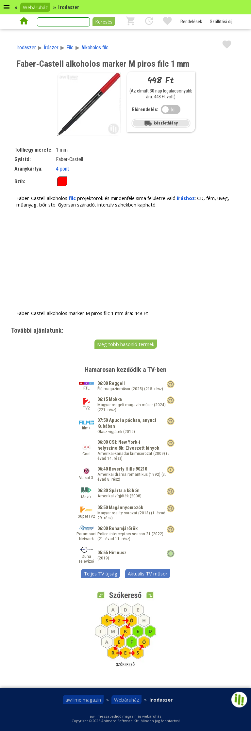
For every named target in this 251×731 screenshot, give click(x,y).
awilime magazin (83, 699)
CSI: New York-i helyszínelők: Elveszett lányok (128, 445)
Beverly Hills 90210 (128, 469)
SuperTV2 (86, 514)
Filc (70, 47)
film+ (86, 425)
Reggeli (117, 383)
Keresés (103, 21)
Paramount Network (86, 533)
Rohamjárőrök (123, 528)
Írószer (51, 47)
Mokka (115, 399)
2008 (135, 495)
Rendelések (191, 22)
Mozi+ (86, 494)
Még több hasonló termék (125, 344)
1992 (154, 474)
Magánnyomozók (126, 507)
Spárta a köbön (124, 490)
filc (72, 198)
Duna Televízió (86, 556)
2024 (159, 404)
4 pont (62, 169)
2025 (137, 388)
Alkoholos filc (95, 47)
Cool (86, 451)
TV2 (86, 405)
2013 (144, 512)
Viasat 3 (86, 475)
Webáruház (35, 7)
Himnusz (117, 553)
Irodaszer (26, 47)
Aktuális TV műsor (148, 573)
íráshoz (186, 198)
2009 (159, 453)
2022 (157, 533)
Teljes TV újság (100, 573)
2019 (129, 431)
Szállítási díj (221, 22)
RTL (86, 386)
